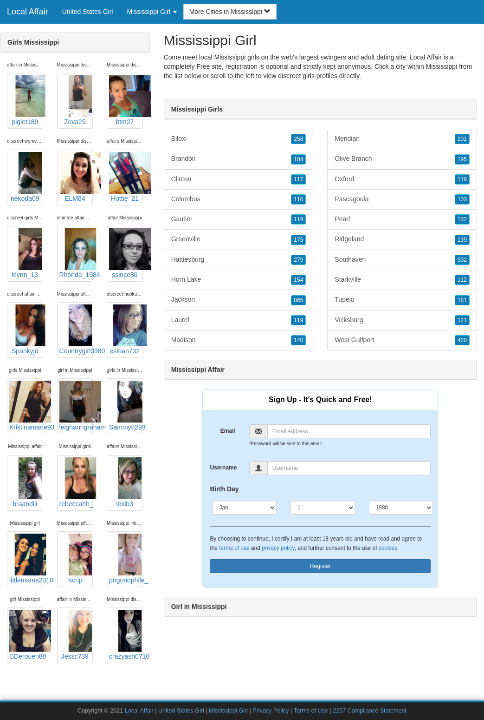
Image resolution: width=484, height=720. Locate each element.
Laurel (238, 320)
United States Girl (87, 11)
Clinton (238, 179)
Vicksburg (402, 320)
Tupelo (402, 300)
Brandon (238, 159)
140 (298, 340)
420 (462, 340)
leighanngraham (76, 406)
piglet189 (26, 100)
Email (227, 431)
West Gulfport (402, 340)
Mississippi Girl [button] (151, 11)
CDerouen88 (26, 635)
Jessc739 (76, 635)
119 (298, 219)
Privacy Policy (270, 710)
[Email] (349, 431)
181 (462, 300)
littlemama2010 (26, 559)
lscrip (76, 559)
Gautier (238, 219)
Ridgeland (402, 239)
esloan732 (126, 329)
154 (298, 280)
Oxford (402, 179)
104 (298, 159)
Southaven (402, 260)
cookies (388, 548)
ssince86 (126, 253)
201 (462, 139)
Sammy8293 (126, 406)
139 (462, 240)
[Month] (244, 508)
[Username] (349, 468)
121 (462, 320)
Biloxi (238, 139)
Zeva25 (76, 100)
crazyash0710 (126, 635)
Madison (238, 340)
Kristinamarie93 (26, 406)
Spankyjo (26, 329)
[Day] (322, 508)
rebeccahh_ (76, 482)
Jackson (238, 300)
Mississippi (442, 66)
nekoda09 (26, 177)
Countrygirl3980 (76, 329)
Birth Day (224, 489)
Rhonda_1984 (76, 253)
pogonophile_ (126, 559)
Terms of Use (311, 710)
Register (320, 566)
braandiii (26, 482)
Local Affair (27, 11)
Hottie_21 (126, 177)
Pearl (402, 219)
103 (462, 199)
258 (298, 139)
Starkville (402, 280)
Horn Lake (238, 280)
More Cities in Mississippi (230, 11)
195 (462, 159)
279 (298, 260)
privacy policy (278, 548)
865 (298, 300)
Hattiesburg (238, 260)
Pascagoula (402, 199)
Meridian (402, 139)
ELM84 (76, 177)
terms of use (234, 548)
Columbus (238, 199)
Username (223, 467)
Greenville (238, 239)
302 (462, 260)
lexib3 (126, 482)
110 (298, 199)
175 (298, 240)
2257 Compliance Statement (370, 710)
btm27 (126, 100)
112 (462, 280)
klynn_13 (26, 253)
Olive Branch (402, 159)
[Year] (401, 508)
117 (298, 179)
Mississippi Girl (228, 710)
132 (462, 219)
